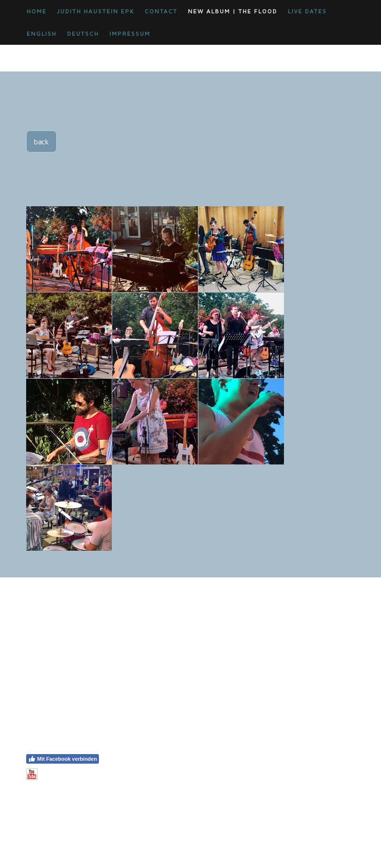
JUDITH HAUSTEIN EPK (95, 11)
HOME (37, 11)
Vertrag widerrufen (58, 793)
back (41, 141)
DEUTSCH (83, 33)
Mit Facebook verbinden (62, 759)
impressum (129, 33)
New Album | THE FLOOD (232, 11)
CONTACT (161, 11)
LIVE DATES (307, 11)
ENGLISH (42, 33)
